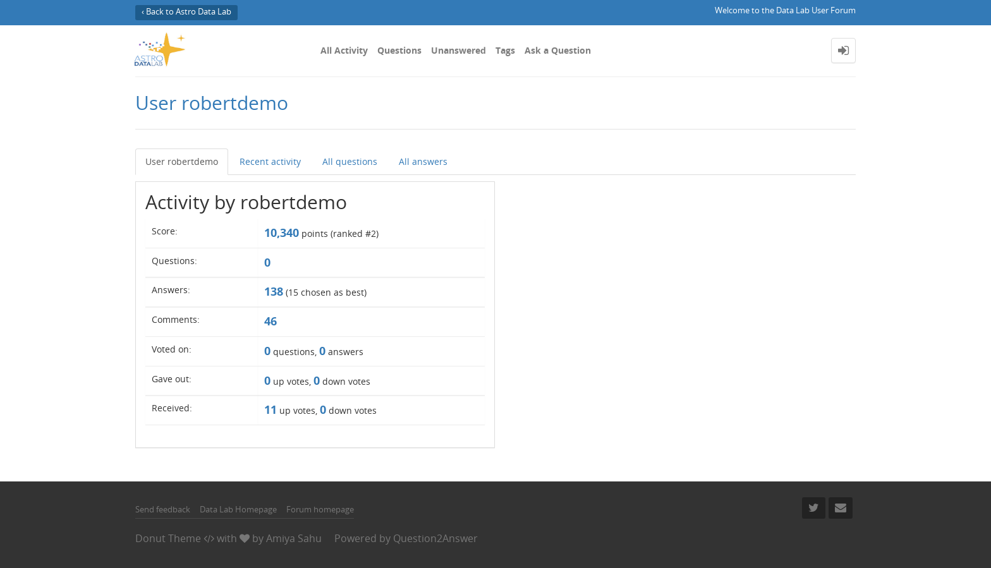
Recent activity (270, 161)
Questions (399, 50)
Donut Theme (168, 538)
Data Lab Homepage (238, 509)
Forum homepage (320, 509)
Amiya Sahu (294, 538)
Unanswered (458, 50)
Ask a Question (558, 50)
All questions (349, 161)
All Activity (344, 50)
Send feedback (162, 509)
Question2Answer (435, 538)
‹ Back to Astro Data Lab (186, 11)
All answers (423, 161)
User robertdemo (181, 161)
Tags (505, 50)
